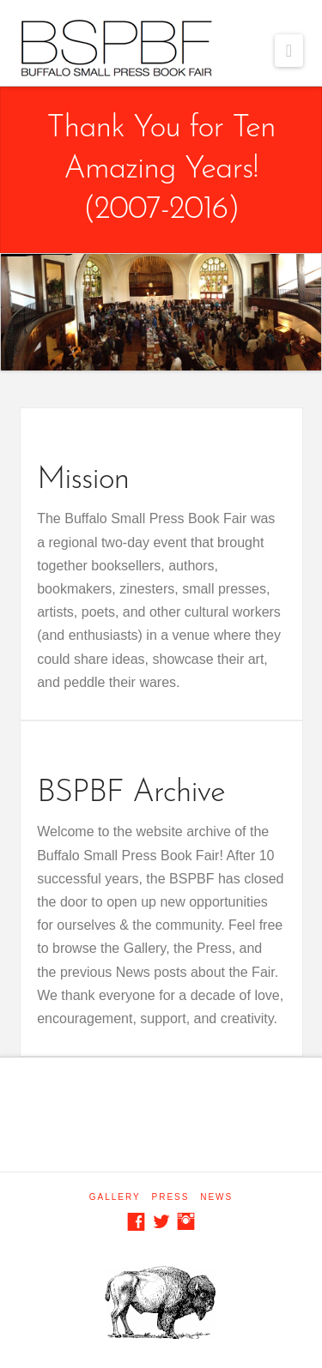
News (216, 1197)
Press (171, 1197)
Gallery (115, 1197)
